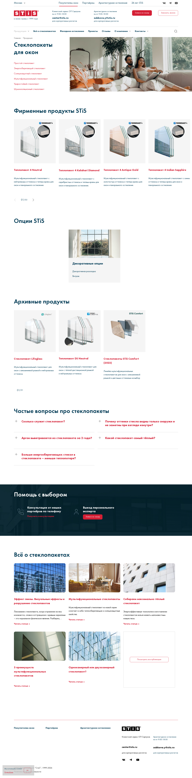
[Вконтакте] (164, 3)
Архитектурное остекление (113, 3)
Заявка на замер (142, 13)
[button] (40, 427)
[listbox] (26, 3)
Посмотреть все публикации (149, 670)
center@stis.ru (60, 17)
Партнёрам (88, 3)
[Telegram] (170, 3)
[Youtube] (176, 3)
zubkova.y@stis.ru (104, 17)
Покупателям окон (68, 3)
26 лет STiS (137, 3)
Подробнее (8, 772)
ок (27, 770)
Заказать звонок (168, 13)
